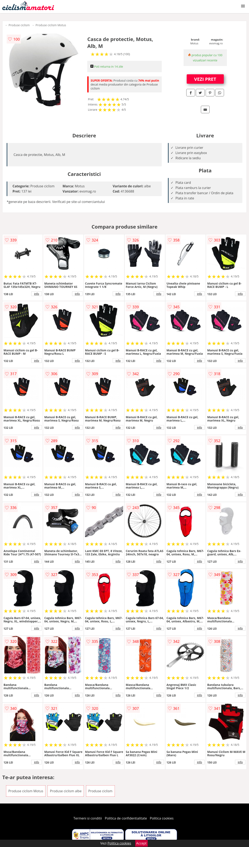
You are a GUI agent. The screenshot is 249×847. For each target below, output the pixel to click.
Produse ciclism (19, 25)
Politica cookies (162, 818)
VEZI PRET (205, 79)
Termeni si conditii (87, 818)
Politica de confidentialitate (126, 818)
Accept (141, 843)
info (36, 294)
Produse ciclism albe (65, 791)
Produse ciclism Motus (51, 25)
